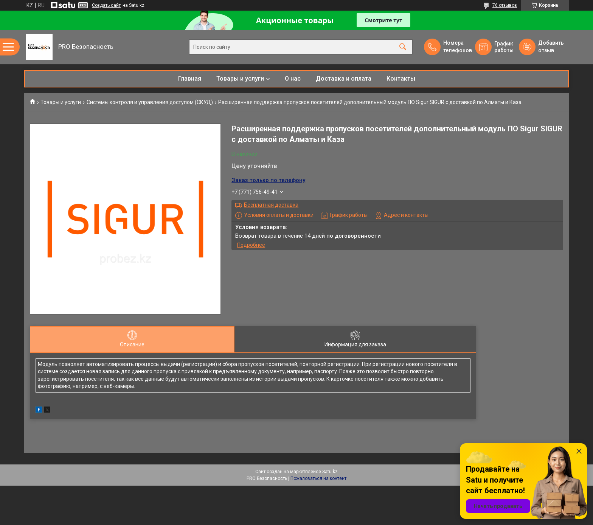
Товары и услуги (240, 78)
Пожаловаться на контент (318, 478)
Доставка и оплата (343, 78)
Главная (189, 78)
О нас (293, 78)
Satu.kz (330, 471)
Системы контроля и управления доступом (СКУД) (150, 102)
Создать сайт (106, 5)
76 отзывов (504, 5)
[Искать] (403, 47)
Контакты (401, 78)
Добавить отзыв (550, 46)
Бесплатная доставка (271, 205)
